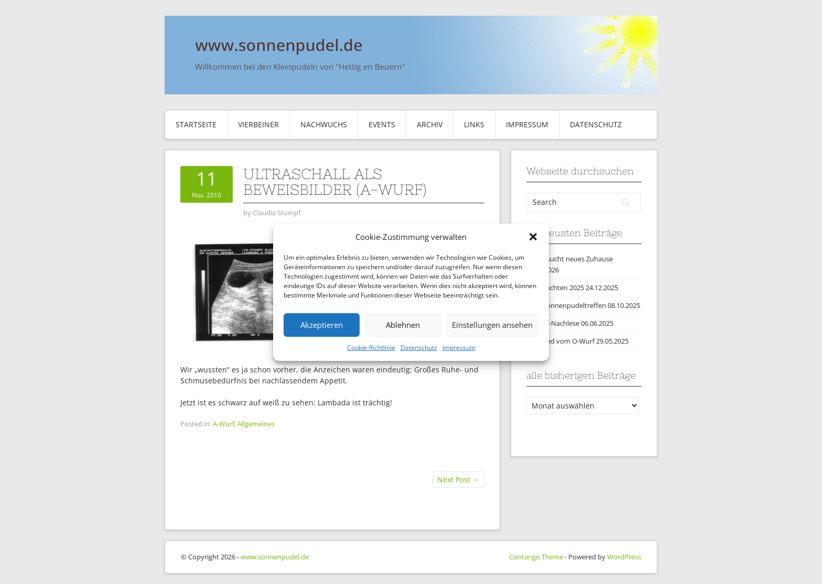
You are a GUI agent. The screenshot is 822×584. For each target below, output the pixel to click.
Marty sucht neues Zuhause (569, 258)
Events (382, 124)
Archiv (429, 124)
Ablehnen (403, 324)
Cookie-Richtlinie (371, 347)
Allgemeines (256, 423)
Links (474, 124)
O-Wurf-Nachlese (552, 323)
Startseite (196, 124)
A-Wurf (223, 423)
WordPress (624, 556)
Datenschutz (419, 347)
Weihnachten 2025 (555, 287)
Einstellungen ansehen (492, 324)
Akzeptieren (321, 324)
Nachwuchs (323, 124)
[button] (533, 237)
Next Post (458, 479)
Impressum (458, 347)
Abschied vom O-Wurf (560, 341)
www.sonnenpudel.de (275, 556)
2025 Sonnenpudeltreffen (566, 305)
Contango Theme (536, 556)
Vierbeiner (258, 124)
